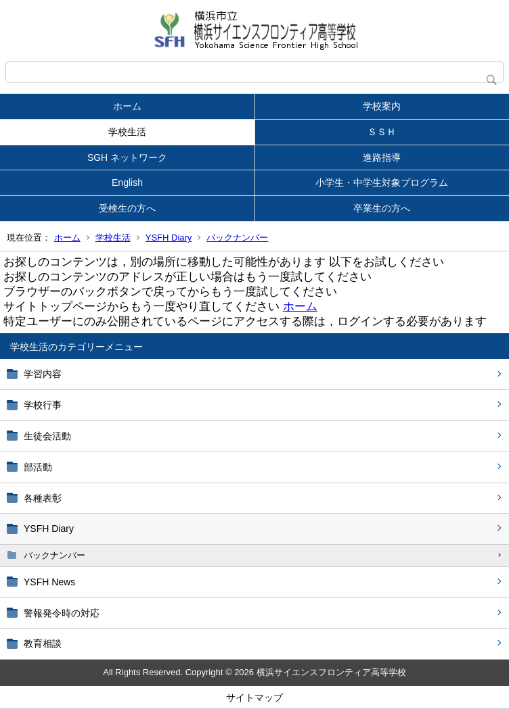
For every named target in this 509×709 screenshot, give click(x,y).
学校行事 (43, 404)
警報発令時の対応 (61, 613)
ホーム (127, 106)
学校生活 (127, 131)
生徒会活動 (47, 436)
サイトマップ (254, 697)
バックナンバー (237, 238)
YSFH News (49, 582)
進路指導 (382, 157)
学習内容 (43, 373)
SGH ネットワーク (127, 157)
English (127, 182)
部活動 (38, 467)
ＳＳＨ (382, 131)
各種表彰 (43, 498)
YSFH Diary (169, 238)
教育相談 (43, 643)
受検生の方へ (127, 208)
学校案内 (382, 106)
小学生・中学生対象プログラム (381, 182)
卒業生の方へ (381, 208)
